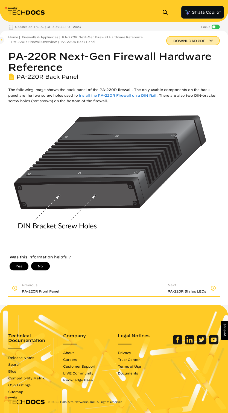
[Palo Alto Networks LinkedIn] (190, 343)
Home (13, 37)
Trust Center (129, 359)
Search (14, 364)
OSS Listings (19, 385)
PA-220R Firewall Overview (34, 41)
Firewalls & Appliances (40, 37)
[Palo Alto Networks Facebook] (178, 343)
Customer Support (79, 366)
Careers (70, 359)
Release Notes (21, 357)
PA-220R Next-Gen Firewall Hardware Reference (102, 37)
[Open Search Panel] (167, 12)
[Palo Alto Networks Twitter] (202, 343)
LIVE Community (78, 373)
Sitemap (15, 392)
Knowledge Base (78, 380)
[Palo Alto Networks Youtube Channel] (213, 343)
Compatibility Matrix (26, 378)
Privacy (124, 353)
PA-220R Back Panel (78, 41)
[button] (224, 330)
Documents (128, 373)
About (68, 353)
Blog (12, 371)
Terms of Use (129, 366)
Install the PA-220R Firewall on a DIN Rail (117, 95)
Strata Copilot (202, 12)
